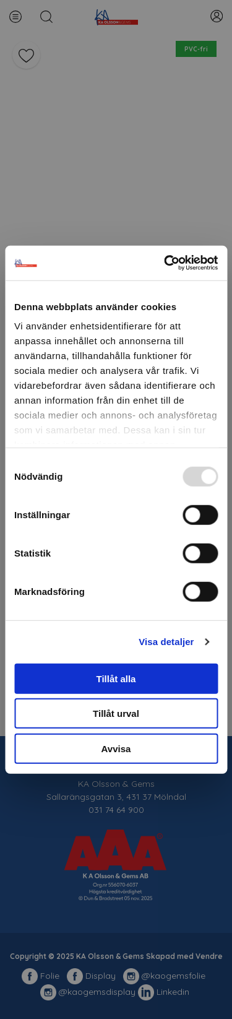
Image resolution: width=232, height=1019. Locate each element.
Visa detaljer (166, 641)
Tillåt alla (116, 678)
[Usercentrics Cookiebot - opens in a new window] (165, 263)
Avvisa (116, 748)
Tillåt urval (116, 713)
